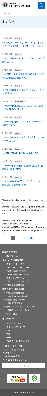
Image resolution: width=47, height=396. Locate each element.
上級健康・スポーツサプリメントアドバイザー (23, 310)
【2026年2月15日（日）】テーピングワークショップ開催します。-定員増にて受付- (23, 183)
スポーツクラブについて (15, 327)
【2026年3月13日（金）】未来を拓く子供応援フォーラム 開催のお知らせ (22, 107)
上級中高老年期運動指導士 (16, 296)
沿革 (8, 331)
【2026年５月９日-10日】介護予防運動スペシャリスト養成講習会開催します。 (23, 76)
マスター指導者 (11, 314)
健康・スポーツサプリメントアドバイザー (21, 307)
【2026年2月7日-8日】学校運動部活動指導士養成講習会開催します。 (22, 167)
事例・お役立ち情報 (13, 346)
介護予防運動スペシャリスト (17, 300)
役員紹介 (9, 338)
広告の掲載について (17, 360)
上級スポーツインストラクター (17, 268)
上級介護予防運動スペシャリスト (18, 303)
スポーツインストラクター (15, 264)
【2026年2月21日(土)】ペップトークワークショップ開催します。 (22, 123)
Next (32, 238)
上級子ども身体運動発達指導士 (18, 275)
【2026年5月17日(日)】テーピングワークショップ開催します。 (23, 60)
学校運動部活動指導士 (15, 285)
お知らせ (9, 353)
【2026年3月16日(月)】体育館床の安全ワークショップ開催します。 (23, 92)
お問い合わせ (24, 366)
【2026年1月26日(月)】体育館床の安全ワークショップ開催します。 (23, 139)
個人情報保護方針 (13, 356)
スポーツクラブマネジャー (16, 278)
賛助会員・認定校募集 (14, 350)
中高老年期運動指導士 (15, 293)
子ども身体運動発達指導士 (16, 271)
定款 (8, 334)
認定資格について (13, 256)
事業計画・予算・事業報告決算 (17, 341)
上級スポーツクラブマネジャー (18, 281)
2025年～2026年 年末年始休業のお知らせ (21, 153)
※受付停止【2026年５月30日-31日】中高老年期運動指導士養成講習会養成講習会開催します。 (23, 44)
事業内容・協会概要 (13, 324)
